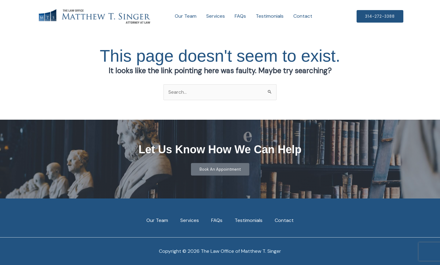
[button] (380, 16)
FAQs (240, 16)
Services (215, 16)
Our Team (185, 16)
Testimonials (270, 16)
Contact (302, 16)
